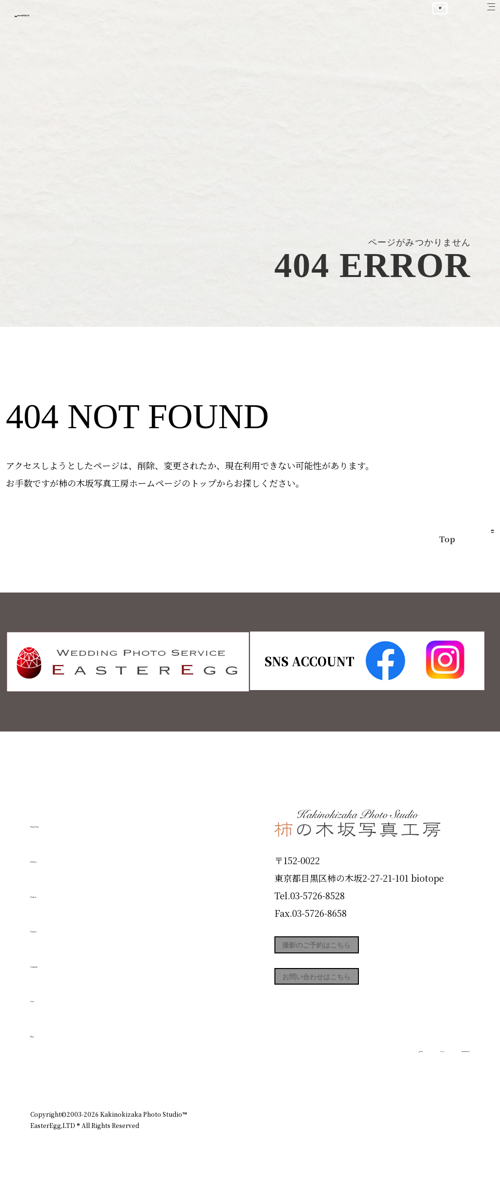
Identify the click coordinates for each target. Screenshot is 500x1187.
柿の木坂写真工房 (88, 18)
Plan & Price (70, 820)
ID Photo (58, 855)
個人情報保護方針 (442, 1072)
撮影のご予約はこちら (348, 949)
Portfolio (58, 925)
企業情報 (339, 1072)
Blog (45, 1030)
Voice (47, 995)
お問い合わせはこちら (347, 993)
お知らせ (383, 1072)
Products (57, 890)
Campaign (62, 960)
